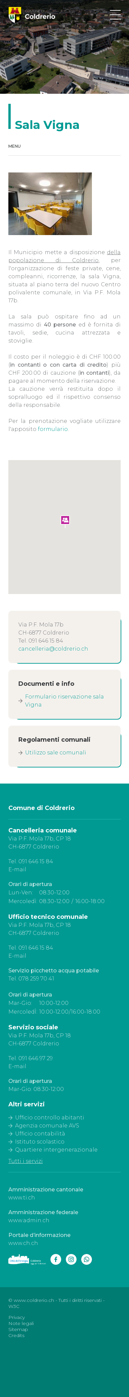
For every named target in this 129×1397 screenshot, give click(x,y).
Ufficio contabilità (40, 1133)
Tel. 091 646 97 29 (30, 1058)
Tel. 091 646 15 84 (30, 861)
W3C (13, 1306)
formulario (53, 429)
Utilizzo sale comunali (55, 752)
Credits (16, 1335)
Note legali (21, 1323)
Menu (14, 146)
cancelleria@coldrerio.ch (53, 649)
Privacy (16, 1317)
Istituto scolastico (39, 1141)
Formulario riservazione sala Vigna (64, 700)
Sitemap (18, 1329)
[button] (65, 522)
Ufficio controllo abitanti (49, 1117)
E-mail (17, 869)
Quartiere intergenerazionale (56, 1150)
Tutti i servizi (25, 1161)
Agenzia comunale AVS (47, 1125)
